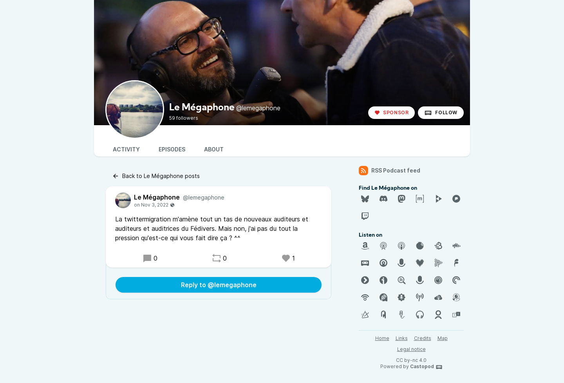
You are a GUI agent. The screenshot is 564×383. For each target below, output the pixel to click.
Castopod (426, 366)
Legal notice (411, 349)
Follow (440, 113)
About (214, 149)
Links (402, 338)
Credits (422, 338)
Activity (126, 149)
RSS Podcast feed (389, 170)
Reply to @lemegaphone (219, 285)
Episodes (172, 149)
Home (382, 338)
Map (442, 338)
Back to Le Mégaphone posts (156, 176)
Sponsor (391, 112)
